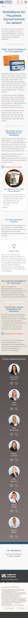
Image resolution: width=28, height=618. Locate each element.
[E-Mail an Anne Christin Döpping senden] (11, 382)
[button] (16, 383)
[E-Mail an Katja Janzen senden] (11, 408)
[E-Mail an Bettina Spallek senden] (11, 510)
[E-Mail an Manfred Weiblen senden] (11, 536)
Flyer (5, 207)
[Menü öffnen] (25, 2)
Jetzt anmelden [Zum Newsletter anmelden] (15, 556)
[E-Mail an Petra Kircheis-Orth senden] (11, 434)
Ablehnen (21, 608)
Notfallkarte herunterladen (13, 167)
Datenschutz (20, 605)
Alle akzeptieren (9, 608)
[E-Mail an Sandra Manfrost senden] (11, 459)
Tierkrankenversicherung (13, 110)
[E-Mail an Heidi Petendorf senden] (11, 485)
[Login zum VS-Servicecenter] (18, 2)
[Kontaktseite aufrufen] (21, 2)
